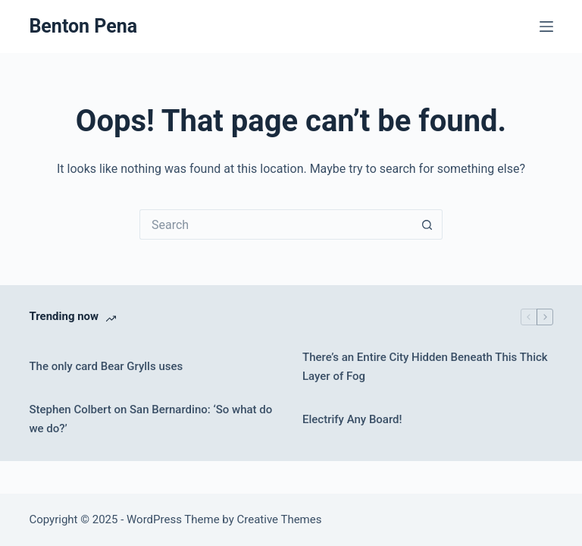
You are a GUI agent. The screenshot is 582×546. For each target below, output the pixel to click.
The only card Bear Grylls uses (106, 366)
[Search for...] (275, 224)
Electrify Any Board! (352, 419)
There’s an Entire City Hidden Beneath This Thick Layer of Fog (425, 366)
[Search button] (427, 224)
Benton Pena (83, 26)
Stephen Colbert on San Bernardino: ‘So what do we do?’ (150, 419)
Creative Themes (279, 519)
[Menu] (546, 26)
